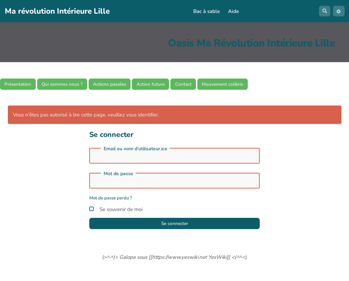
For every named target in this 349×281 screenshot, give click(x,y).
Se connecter (174, 226)
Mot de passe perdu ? (110, 199)
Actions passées (121, 84)
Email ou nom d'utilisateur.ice (135, 150)
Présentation (20, 84)
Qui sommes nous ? (69, 84)
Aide (232, 11)
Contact (203, 84)
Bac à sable (205, 11)
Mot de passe (118, 175)
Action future (167, 84)
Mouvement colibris (246, 84)
